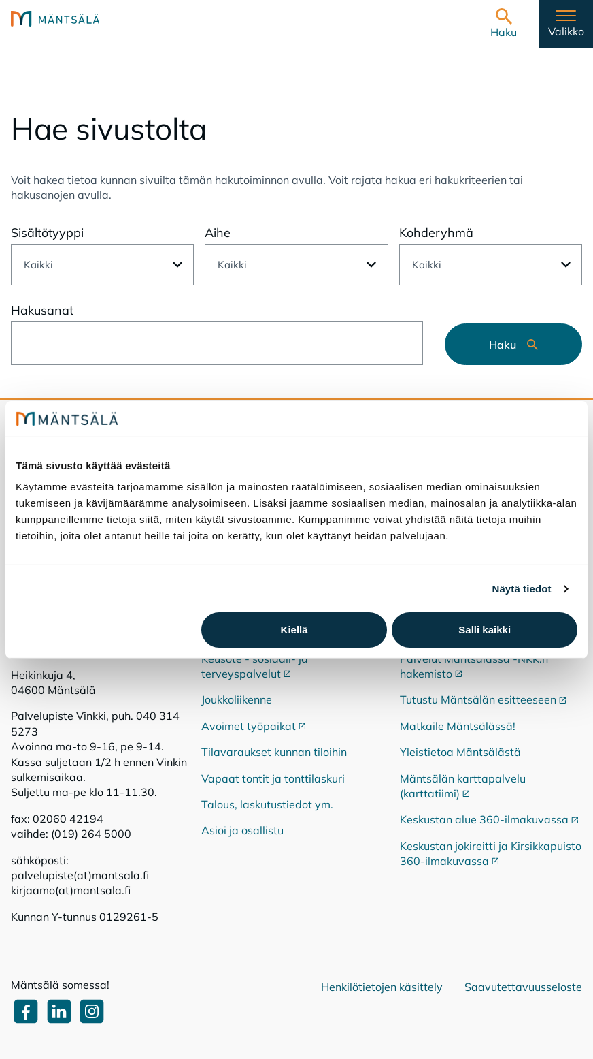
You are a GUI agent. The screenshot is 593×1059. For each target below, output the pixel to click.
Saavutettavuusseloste (523, 987)
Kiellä (294, 629)
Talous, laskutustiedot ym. (267, 804)
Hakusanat (42, 310)
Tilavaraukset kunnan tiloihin (274, 752)
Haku (513, 344)
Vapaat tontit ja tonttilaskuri (273, 778)
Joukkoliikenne (236, 699)
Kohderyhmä (436, 232)
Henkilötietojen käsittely (382, 987)
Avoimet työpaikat (253, 726)
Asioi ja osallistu (242, 830)
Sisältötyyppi (47, 232)
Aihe (218, 232)
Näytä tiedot (522, 589)
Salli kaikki (484, 629)
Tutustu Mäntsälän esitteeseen (483, 699)
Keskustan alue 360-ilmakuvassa (489, 819)
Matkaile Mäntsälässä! (457, 726)
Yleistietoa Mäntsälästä (460, 752)
